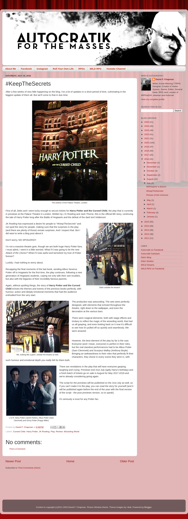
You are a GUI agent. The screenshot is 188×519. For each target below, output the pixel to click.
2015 (147, 222)
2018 (147, 151)
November (152, 167)
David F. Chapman (165, 79)
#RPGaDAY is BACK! (156, 187)
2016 (147, 159)
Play (53, 431)
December (152, 162)
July (149, 183)
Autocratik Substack (150, 253)
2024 (147, 126)
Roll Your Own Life (63, 68)
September (152, 175)
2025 (147, 122)
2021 (147, 138)
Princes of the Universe (157, 195)
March (150, 208)
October (151, 171)
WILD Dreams (147, 265)
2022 (147, 134)
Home (70, 461)
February (151, 212)
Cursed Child (19, 431)
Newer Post (13, 461)
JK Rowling (44, 431)
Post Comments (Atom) (29, 468)
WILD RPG (95, 68)
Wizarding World (71, 431)
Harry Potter (32, 431)
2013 (147, 230)
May (149, 200)
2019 (147, 147)
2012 (147, 234)
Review (59, 431)
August (150, 179)
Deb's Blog (146, 257)
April (149, 204)
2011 (147, 238)
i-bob (129, 507)
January (151, 216)
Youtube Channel (115, 68)
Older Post (127, 461)
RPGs (81, 68)
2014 (147, 226)
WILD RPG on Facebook (152, 268)
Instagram (42, 68)
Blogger (147, 507)
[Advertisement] (29, 304)
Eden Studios (147, 261)
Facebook (26, 68)
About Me (10, 68)
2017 (147, 155)
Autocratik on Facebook (152, 250)
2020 (147, 142)
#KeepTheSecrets (154, 191)
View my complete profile (152, 99)
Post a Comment (17, 449)
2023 (147, 130)
